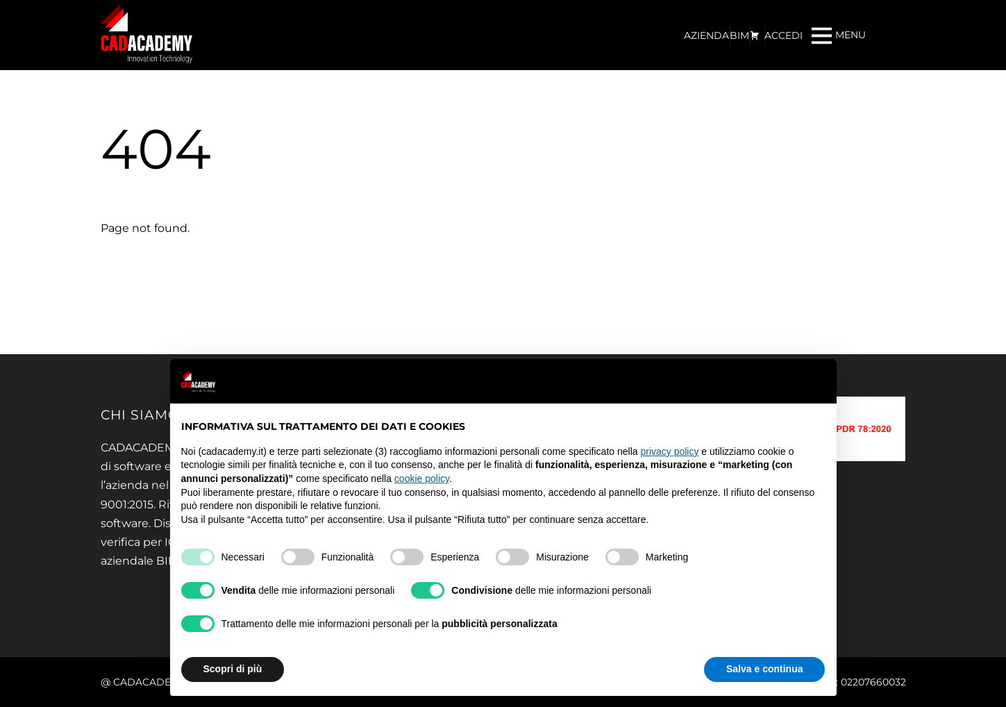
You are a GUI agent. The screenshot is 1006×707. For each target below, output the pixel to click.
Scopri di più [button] (232, 668)
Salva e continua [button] (764, 668)
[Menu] (839, 35)
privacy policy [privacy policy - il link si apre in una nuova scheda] (669, 451)
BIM (739, 35)
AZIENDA (706, 35)
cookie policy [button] (421, 478)
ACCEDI (783, 35)
